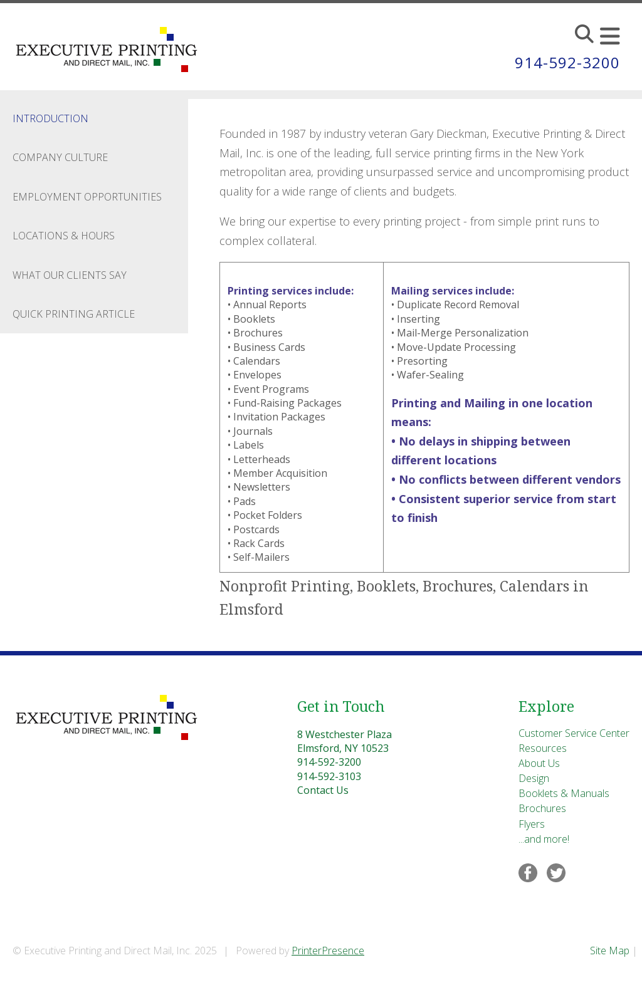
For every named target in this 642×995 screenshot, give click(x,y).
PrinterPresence (328, 950)
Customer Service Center (573, 733)
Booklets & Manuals (563, 793)
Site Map (609, 950)
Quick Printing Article (74, 314)
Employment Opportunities (87, 197)
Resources (542, 748)
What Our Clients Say (70, 275)
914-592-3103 (329, 776)
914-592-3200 (567, 62)
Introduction (50, 118)
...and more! (543, 839)
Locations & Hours (64, 235)
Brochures (542, 808)
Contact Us (323, 790)
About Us (539, 763)
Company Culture (60, 157)
